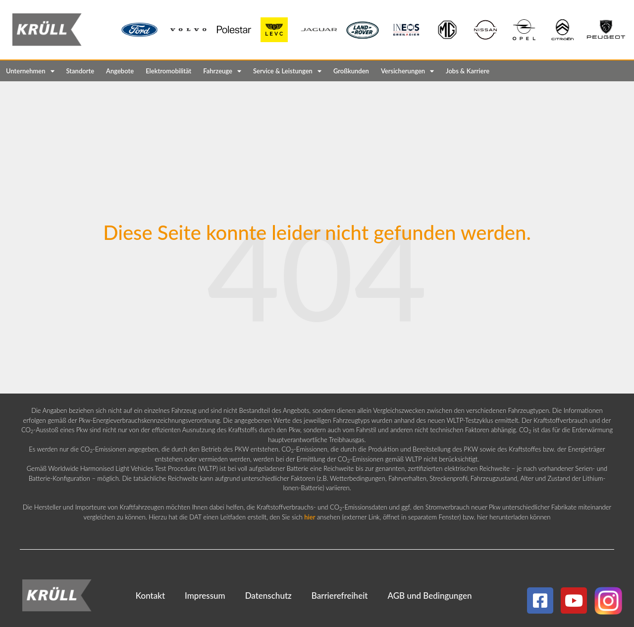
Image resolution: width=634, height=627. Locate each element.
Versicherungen (407, 71)
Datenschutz (268, 595)
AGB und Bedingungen (429, 595)
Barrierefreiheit (340, 595)
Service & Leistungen (287, 71)
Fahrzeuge (222, 71)
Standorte (80, 71)
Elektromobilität (168, 71)
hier (309, 517)
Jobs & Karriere (467, 71)
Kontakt (150, 595)
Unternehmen (30, 71)
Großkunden (351, 71)
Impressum (205, 595)
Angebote (120, 71)
